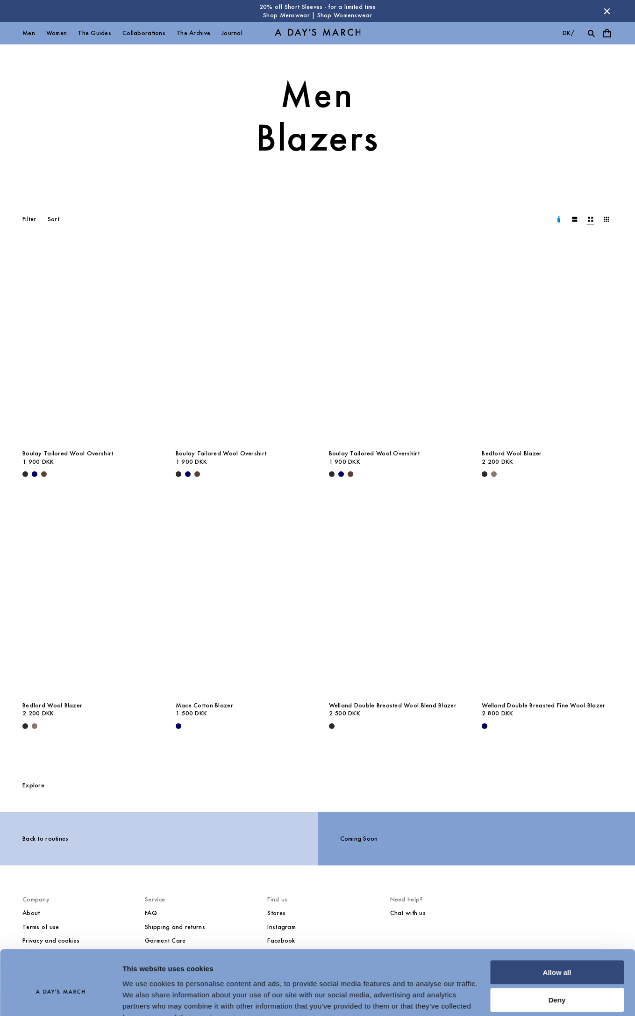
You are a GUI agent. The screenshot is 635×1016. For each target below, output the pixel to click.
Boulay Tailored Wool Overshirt (67, 453)
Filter (29, 219)
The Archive (193, 33)
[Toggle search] (591, 33)
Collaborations (143, 33)
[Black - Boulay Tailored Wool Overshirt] (25, 474)
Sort (53, 219)
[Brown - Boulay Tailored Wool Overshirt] (44, 474)
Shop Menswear (286, 15)
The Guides (94, 33)
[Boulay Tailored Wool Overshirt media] (87, 346)
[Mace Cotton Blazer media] (241, 597)
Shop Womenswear (344, 15)
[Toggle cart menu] (607, 33)
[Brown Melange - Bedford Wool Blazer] (494, 474)
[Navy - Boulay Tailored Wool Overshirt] (34, 474)
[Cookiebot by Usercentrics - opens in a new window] (60, 998)
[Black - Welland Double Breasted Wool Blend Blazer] (332, 726)
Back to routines (45, 839)
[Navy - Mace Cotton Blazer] (178, 726)
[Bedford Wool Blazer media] (547, 346)
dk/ (568, 33)
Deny (557, 954)
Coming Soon (359, 839)
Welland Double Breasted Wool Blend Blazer (393, 705)
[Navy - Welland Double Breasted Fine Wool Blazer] (484, 726)
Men (28, 33)
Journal (232, 33)
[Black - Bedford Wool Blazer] (484, 474)
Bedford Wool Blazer (512, 453)
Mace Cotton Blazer (204, 705)
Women (56, 33)
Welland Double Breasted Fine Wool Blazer (543, 705)
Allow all (557, 927)
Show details (144, 998)
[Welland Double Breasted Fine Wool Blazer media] (547, 597)
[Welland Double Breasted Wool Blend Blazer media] (394, 597)
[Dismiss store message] (607, 11)
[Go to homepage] (318, 33)
